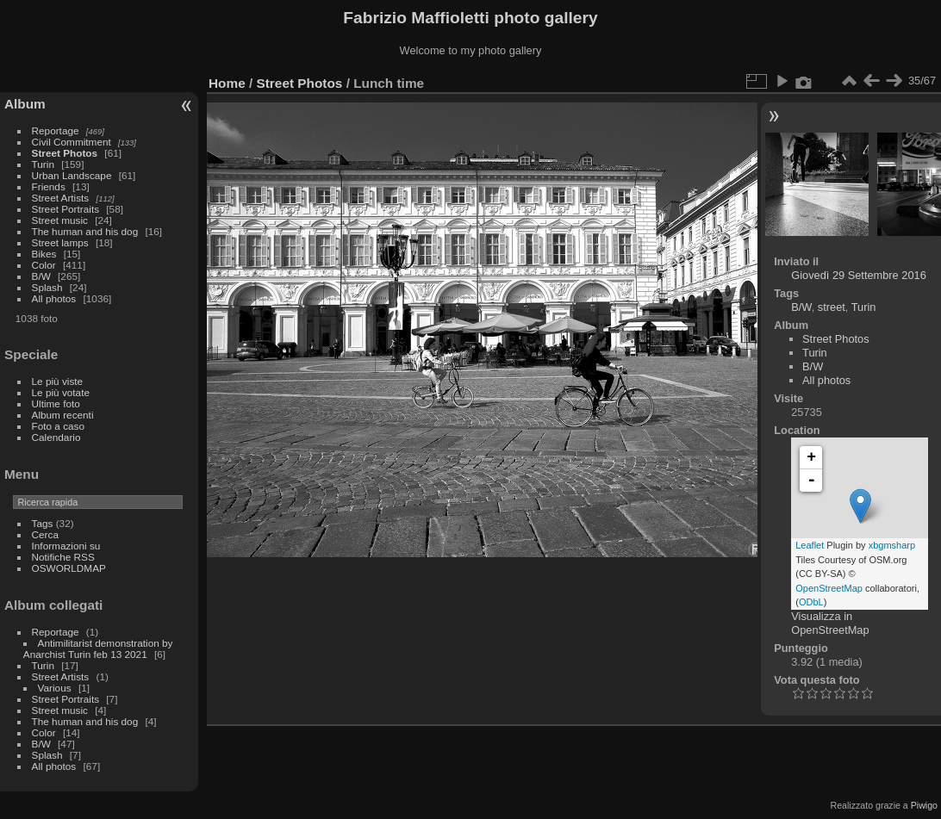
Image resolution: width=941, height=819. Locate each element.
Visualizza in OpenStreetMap (830, 623)
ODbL (811, 602)
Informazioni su (66, 545)
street (831, 307)
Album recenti (63, 414)
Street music (60, 220)
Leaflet (809, 545)
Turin (43, 164)
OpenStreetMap (829, 588)
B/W (41, 276)
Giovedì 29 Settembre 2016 (858, 275)
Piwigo (924, 805)
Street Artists (61, 197)
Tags (42, 523)
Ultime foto (56, 403)
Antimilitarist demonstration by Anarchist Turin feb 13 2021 (98, 648)
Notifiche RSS (63, 556)
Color (44, 264)
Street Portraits (65, 208)
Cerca (45, 534)
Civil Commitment (71, 141)
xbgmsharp (892, 545)
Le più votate (61, 392)
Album (25, 103)
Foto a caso (58, 425)
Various (55, 687)
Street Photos (65, 152)
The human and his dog (85, 231)
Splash (47, 287)
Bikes (44, 253)
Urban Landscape (72, 175)
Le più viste (58, 381)
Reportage (55, 130)
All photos (54, 298)
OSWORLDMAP (69, 568)
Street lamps (60, 242)
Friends (48, 186)
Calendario (56, 437)
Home (227, 83)
